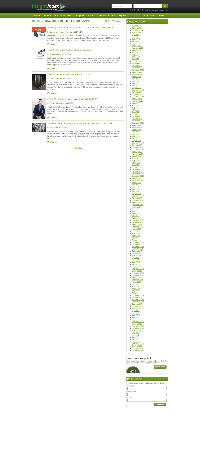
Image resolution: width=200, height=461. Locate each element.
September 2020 (138, 143)
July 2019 (135, 165)
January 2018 (137, 178)
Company (131, 386)
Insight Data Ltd (55, 54)
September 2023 (138, 63)
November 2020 (138, 147)
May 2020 (135, 134)
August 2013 (136, 320)
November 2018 (138, 200)
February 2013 (137, 306)
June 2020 (136, 136)
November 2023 (138, 68)
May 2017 (135, 211)
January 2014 (137, 278)
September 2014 (138, 295)
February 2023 (137, 48)
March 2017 (136, 207)
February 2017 (137, 205)
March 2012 (136, 331)
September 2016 (138, 242)
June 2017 (136, 214)
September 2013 (138, 322)
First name (131, 392)
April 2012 (136, 333)
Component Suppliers (85, 15)
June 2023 (136, 57)
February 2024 (137, 30)
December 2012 (138, 350)
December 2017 (138, 222)
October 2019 (137, 172)
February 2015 (137, 253)
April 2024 (136, 35)
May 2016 (135, 233)
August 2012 (136, 342)
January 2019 (137, 152)
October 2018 (137, 198)
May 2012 (135, 335)
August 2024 (136, 44)
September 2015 (138, 269)
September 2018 (138, 196)
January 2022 (137, 72)
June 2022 (136, 83)
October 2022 (137, 92)
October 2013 (137, 324)
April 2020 (136, 132)
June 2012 (136, 337)
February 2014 (137, 280)
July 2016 (135, 238)
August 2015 (136, 267)
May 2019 (135, 161)
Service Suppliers (107, 15)
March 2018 (136, 183)
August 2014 (136, 293)
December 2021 (138, 123)
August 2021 (136, 114)
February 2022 (137, 74)
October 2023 (137, 66)
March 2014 (136, 282)
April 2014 (136, 284)
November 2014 (138, 300)
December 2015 (138, 275)
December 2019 (138, 176)
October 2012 (137, 346)
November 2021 (138, 121)
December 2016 (138, 249)
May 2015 (135, 260)
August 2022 (136, 88)
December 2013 (138, 328)
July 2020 (135, 139)
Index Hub (149, 15)
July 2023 (135, 59)
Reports (122, 15)
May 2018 (135, 187)
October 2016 (137, 244)
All (113, 21)
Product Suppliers (63, 15)
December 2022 (138, 97)
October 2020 (137, 145)
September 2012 (138, 344)
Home (37, 15)
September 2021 (138, 116)
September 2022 (138, 90)
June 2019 (136, 163)
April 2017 (136, 209)
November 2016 (138, 247)
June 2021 (136, 110)
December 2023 (138, 70)
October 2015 (137, 271)
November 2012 (138, 348)
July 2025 (135, 26)
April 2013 (136, 311)
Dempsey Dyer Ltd (57, 103)
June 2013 (136, 315)
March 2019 (136, 156)
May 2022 (135, 81)
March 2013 (136, 308)
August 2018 (136, 194)
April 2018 (136, 185)
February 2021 (137, 101)
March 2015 (136, 256)
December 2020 (138, 150)
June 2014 (136, 289)
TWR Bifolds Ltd (56, 79)
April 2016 (136, 231)
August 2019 (136, 167)
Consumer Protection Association (62, 32)
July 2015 (135, 264)
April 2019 (136, 158)
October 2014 (137, 297)
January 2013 (137, 304)
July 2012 (135, 339)
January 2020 (137, 125)
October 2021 (137, 119)
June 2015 (136, 262)
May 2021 (135, 108)
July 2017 (135, 216)
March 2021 (136, 103)
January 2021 (137, 99)
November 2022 (138, 94)
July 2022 (135, 86)
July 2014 (135, 291)
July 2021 (135, 112)
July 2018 (135, 191)
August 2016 (136, 240)
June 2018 (136, 189)
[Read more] (52, 44)
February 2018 (137, 180)
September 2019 (138, 169)
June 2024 (136, 39)
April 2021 (136, 105)
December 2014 (138, 302)
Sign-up (47, 15)
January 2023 (137, 46)
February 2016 (137, 227)
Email (129, 397)
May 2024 (135, 37)
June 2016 (136, 236)
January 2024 (137, 28)
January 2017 (137, 203)
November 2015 (138, 273)
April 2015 (136, 258)
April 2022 (136, 79)
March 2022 (136, 77)
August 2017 (136, 218)
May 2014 (135, 286)
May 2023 (135, 55)
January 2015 (137, 251)
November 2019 (138, 174)
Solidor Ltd (54, 128)
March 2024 (136, 33)
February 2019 (137, 154)
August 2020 (136, 141)
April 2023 (136, 52)
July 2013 (135, 317)
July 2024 (135, 41)
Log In (162, 15)
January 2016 (137, 225)
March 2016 (136, 229)
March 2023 (136, 50)
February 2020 (137, 127)
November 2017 (138, 220)
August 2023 (136, 61)
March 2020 (136, 130)
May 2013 (135, 313)
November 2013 (138, 326)
